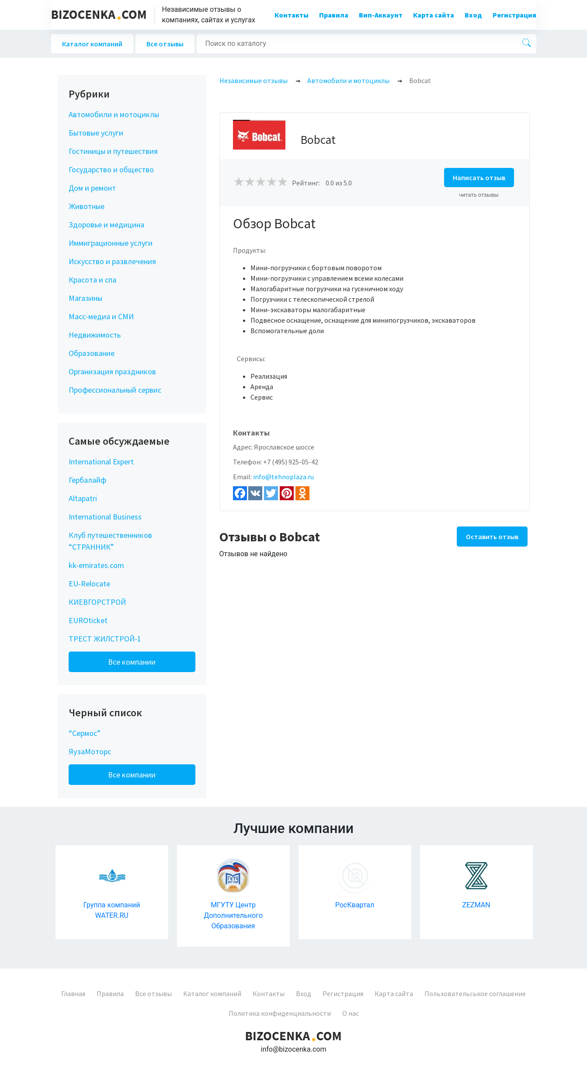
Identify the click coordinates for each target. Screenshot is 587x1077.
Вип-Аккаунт (381, 14)
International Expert (101, 462)
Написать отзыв (479, 177)
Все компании (132, 662)
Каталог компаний (92, 43)
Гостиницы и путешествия (113, 151)
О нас (350, 1013)
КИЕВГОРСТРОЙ (97, 602)
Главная (73, 993)
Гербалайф (87, 480)
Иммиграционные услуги (111, 243)
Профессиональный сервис (115, 390)
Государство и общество (111, 169)
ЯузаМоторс (90, 751)
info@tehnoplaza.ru (283, 476)
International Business (105, 517)
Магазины (85, 298)
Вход (473, 14)
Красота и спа (92, 280)
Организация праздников (112, 371)
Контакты (291, 14)
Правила (333, 14)
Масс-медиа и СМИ (101, 316)
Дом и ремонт (92, 188)
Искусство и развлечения (112, 261)
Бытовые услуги (96, 133)
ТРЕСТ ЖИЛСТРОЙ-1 (105, 639)
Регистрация (514, 14)
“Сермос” (85, 733)
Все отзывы (165, 43)
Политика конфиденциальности (280, 1013)
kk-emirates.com (96, 565)
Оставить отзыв (492, 536)
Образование (92, 353)
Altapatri (83, 498)
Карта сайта (433, 14)
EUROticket (88, 620)
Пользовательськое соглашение (475, 993)
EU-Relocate (89, 584)
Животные (86, 206)
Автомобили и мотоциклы (114, 114)
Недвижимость (95, 335)
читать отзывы (479, 195)
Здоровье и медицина (106, 225)
